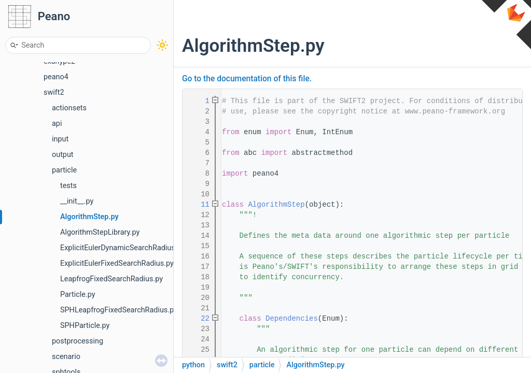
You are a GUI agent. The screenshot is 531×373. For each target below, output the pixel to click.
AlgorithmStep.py (89, 216)
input (60, 139)
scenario (66, 356)
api (57, 123)
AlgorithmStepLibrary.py (99, 232)
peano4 (56, 77)
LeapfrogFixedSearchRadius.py (111, 279)
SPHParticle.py (84, 325)
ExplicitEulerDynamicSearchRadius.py (122, 247)
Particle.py (77, 294)
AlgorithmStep (276, 204)
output (63, 154)
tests (68, 185)
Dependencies (292, 318)
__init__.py (76, 201)
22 (198, 318)
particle (64, 170)
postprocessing (77, 341)
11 (198, 204)
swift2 (54, 92)
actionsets (69, 108)
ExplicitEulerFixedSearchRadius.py (117, 263)
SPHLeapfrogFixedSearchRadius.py (118, 310)
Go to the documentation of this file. (247, 78)
